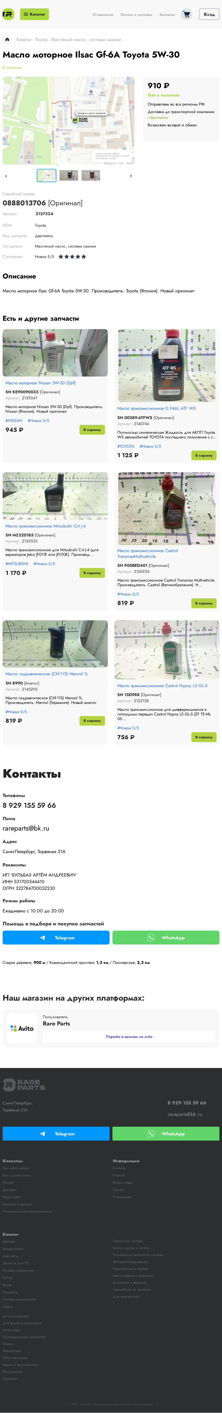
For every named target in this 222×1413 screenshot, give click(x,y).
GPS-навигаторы (15, 1358)
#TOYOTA (125, 446)
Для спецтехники (16, 1316)
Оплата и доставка (136, 15)
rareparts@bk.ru (26, 828)
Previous (6, 176)
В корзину (91, 430)
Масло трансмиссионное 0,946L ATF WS (159, 408)
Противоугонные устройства (24, 1337)
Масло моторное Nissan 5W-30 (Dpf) (43, 383)
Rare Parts (8, 14)
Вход (209, 14)
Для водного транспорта (22, 1323)
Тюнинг (8, 1344)
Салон (8, 1278)
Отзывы (118, 1190)
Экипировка (12, 1351)
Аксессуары (12, 1330)
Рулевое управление (18, 1270)
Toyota (41, 39)
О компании (103, 15)
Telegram (56, 938)
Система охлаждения (19, 1299)
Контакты (167, 15)
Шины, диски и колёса (131, 1248)
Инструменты (12, 1372)
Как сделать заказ (17, 1175)
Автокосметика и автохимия (133, 1276)
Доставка (9, 1190)
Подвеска (10, 1292)
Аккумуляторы (13, 1249)
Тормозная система (128, 1241)
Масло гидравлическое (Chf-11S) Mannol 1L (49, 674)
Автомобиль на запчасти (132, 1289)
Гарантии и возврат (17, 1204)
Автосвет (9, 1241)
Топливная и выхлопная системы (138, 1255)
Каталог (34, 14)
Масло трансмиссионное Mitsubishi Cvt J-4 (48, 526)
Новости (119, 1175)
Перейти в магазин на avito (129, 1037)
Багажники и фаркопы (130, 1282)
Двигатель (10, 1256)
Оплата (8, 1182)
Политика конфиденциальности (27, 1211)
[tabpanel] (68, 121)
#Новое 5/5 (38, 420)
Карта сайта (11, 1197)
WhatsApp (166, 938)
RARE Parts (24, 1085)
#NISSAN (13, 420)
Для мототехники (126, 1296)
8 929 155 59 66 (28, 806)
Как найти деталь (16, 1168)
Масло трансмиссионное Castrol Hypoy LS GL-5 (165, 686)
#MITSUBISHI (16, 564)
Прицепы (10, 1378)
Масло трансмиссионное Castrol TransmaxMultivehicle (150, 554)
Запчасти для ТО (16, 1263)
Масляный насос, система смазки (86, 39)
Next (130, 176)
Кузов (7, 1285)
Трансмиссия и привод (131, 1269)
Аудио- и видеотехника (20, 1365)
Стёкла (8, 1306)
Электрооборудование (130, 1262)
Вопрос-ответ (122, 1182)
